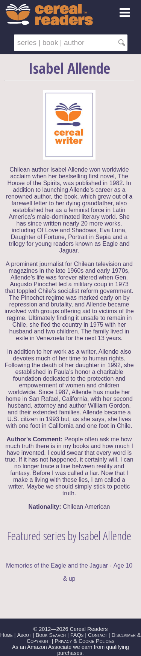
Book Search (51, 635)
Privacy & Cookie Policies (84, 641)
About (24, 635)
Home (6, 635)
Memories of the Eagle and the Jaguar (57, 565)
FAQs (76, 635)
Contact (97, 635)
